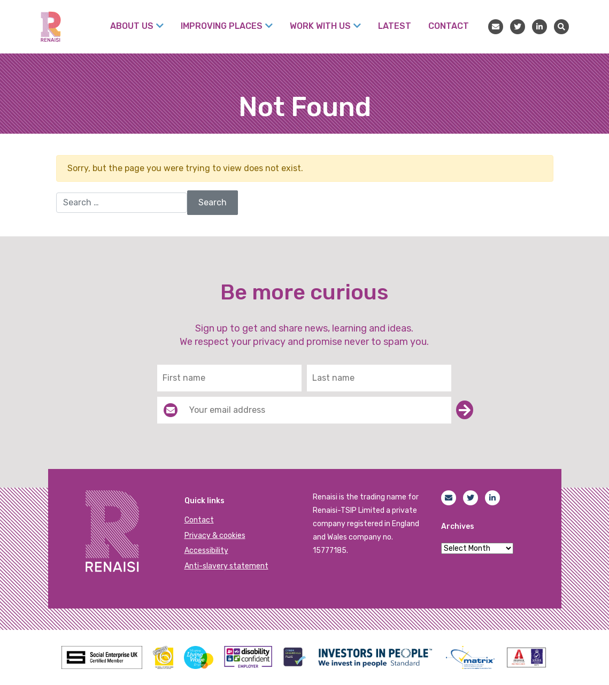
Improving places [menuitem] (222, 26)
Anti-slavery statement (226, 566)
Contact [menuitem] (448, 26)
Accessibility (206, 550)
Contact (199, 520)
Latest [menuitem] (394, 26)
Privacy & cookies (214, 535)
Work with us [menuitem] (320, 26)
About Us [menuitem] (131, 26)
